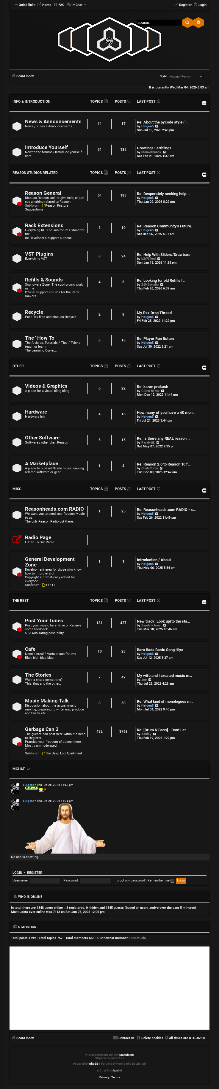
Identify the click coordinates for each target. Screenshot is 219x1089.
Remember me (161, 880)
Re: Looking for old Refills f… (161, 280)
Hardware (36, 412)
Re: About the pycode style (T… (163, 122)
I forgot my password (129, 880)
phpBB (93, 1063)
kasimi (117, 1070)
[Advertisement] (109, 988)
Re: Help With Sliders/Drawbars (163, 254)
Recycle (34, 312)
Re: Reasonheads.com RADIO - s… (166, 509)
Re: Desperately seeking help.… (163, 193)
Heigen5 (147, 126)
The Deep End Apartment (61, 753)
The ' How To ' (41, 338)
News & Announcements (53, 121)
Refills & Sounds (44, 280)
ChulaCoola (149, 468)
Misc (16, 489)
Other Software (42, 438)
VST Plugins (39, 254)
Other (18, 366)
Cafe (30, 649)
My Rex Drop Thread (154, 313)
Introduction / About (154, 560)
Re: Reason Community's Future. (164, 226)
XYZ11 (48, 585)
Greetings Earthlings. (155, 148)
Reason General (43, 193)
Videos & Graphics (46, 386)
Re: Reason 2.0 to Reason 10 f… (164, 464)
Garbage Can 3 (42, 729)
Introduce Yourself (46, 147)
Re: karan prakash (152, 386)
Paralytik (148, 442)
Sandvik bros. (151, 625)
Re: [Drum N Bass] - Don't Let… (163, 730)
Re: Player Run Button (155, 338)
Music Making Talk (47, 701)
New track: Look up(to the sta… (163, 621)
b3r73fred (148, 259)
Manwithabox (151, 152)
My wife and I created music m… (164, 675)
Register (34, 873)
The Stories (38, 675)
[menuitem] (44, 5)
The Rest (20, 601)
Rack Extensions (44, 225)
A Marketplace (41, 463)
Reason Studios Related (35, 173)
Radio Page (38, 537)
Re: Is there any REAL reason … (163, 438)
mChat (18, 769)
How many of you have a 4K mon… (166, 412)
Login (17, 873)
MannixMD (126, 1054)
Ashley (146, 734)
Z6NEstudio (150, 285)
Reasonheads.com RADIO (54, 509)
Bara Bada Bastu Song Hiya (160, 650)
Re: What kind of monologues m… (165, 701)
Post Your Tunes (44, 620)
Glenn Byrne (150, 391)
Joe (144, 680)
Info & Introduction (31, 101)
